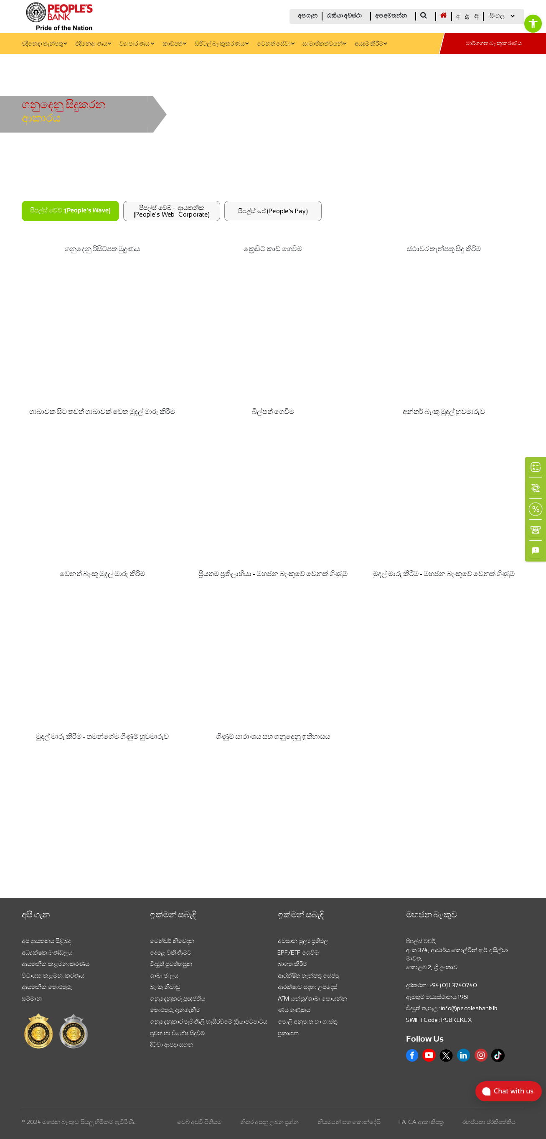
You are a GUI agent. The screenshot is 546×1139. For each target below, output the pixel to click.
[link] (533, 23)
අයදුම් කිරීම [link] (371, 44)
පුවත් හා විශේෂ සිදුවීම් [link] (177, 1033)
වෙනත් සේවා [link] (276, 44)
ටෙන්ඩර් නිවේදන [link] (172, 940)
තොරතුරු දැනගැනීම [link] (175, 1009)
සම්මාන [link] (32, 998)
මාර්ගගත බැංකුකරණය (494, 43)
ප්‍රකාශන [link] (288, 1033)
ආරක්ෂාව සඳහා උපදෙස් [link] (307, 986)
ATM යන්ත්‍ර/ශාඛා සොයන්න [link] (312, 998)
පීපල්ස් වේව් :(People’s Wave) (70, 211)
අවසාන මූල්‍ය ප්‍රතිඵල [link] (303, 940)
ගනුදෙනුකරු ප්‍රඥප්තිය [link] (177, 998)
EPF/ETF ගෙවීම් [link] (298, 952)
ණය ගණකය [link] (294, 1009)
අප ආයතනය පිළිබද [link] (46, 940)
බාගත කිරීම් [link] (292, 963)
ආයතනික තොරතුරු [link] (47, 986)
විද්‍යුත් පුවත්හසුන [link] (171, 963)
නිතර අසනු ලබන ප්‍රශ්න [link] (269, 1122)
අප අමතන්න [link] (391, 16)
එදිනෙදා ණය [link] (93, 44)
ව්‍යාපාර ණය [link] (136, 44)
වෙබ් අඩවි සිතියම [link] (199, 1122)
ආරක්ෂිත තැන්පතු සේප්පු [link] (308, 975)
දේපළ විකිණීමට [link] (170, 952)
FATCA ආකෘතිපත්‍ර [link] (421, 1122)
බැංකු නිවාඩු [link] (165, 986)
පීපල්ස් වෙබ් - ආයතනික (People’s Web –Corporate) (172, 210)
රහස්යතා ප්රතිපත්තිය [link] (489, 1122)
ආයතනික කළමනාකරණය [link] (55, 963)
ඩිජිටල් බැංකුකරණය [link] (222, 44)
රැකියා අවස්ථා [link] (344, 16)
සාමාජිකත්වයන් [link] (324, 44)
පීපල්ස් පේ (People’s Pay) (273, 211)
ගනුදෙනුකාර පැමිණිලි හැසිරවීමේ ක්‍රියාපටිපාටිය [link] (208, 1021)
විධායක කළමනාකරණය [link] (53, 975)
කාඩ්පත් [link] (174, 44)
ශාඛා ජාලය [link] (164, 975)
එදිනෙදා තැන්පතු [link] (44, 44)
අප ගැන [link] (307, 16)
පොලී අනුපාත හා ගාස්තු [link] (308, 1021)
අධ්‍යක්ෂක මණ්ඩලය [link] (47, 952)
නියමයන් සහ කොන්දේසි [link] (349, 1122)
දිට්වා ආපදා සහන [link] (171, 1044)
